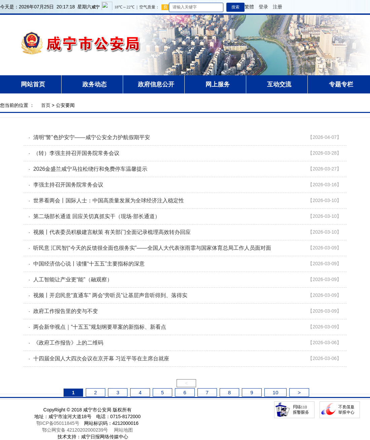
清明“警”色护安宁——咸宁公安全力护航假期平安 (91, 137)
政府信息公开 (156, 84)
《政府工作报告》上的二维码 (68, 343)
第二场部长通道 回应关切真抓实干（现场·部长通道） (96, 216)
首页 (45, 105)
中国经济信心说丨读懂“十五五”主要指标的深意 (89, 264)
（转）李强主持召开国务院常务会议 (76, 153)
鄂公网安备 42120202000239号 (75, 430)
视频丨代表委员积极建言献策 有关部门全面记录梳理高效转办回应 (112, 232)
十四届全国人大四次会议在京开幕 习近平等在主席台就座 (101, 358)
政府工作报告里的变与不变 (65, 311)
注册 (277, 6)
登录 (263, 6)
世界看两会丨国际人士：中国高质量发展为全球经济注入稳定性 (108, 200)
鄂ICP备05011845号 (57, 423)
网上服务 (218, 84)
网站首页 (33, 84)
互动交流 (279, 84)
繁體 (249, 6)
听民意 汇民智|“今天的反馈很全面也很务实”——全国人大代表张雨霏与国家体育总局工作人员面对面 (152, 248)
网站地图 (123, 430)
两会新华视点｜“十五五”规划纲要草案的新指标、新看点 (99, 327)
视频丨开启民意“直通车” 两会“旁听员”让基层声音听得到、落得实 (110, 295)
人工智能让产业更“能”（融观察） (72, 279)
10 (276, 392)
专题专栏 (341, 84)
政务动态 (94, 84)
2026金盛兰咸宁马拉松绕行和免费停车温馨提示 (90, 169)
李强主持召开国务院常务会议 (68, 185)
